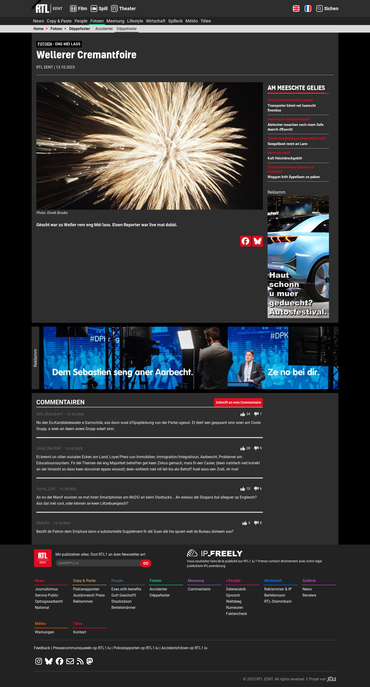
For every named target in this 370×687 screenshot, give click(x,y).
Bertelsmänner (123, 607)
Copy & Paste (59, 20)
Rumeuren (234, 607)
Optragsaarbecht (49, 601)
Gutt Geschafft (123, 595)
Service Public (46, 595)
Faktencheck (236, 613)
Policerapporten (86, 589)
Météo (191, 20)
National (42, 607)
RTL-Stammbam (278, 601)
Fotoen (97, 20)
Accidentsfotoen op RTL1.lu (184, 648)
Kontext (79, 632)
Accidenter (104, 28)
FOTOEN (45, 44)
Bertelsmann (274, 595)
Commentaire (199, 589)
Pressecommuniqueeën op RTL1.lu (82, 648)
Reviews (309, 595)
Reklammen (83, 601)
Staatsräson (121, 601)
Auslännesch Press (89, 595)
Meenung (115, 20)
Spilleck (175, 20)
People (81, 20)
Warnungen (44, 632)
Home (39, 28)
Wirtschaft (155, 20)
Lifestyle (135, 20)
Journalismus (46, 589)
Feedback (42, 648)
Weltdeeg (233, 601)
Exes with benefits (126, 589)
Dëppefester (79, 28)
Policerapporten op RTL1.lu (136, 648)
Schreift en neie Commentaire (238, 402)
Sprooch (233, 595)
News (38, 20)
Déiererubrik (236, 589)
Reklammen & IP (278, 589)
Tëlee (206, 20)
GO (145, 563)
